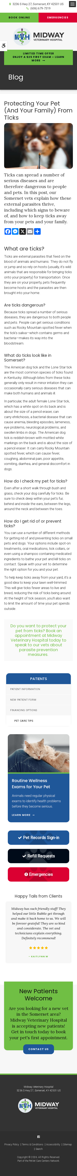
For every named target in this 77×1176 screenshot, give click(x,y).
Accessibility (53, 1144)
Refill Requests (38, 856)
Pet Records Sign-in (38, 837)
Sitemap (67, 1144)
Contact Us (38, 1049)
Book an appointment (38, 633)
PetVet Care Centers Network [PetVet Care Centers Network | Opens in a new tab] (44, 1160)
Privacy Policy (11, 1144)
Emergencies (57, 17)
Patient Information (25, 689)
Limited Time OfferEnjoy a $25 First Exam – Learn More (38, 57)
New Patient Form (23, 699)
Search (39, 1149)
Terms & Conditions (32, 1144)
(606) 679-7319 (40, 8)
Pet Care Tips (23, 720)
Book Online (19, 17)
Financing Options (23, 710)
